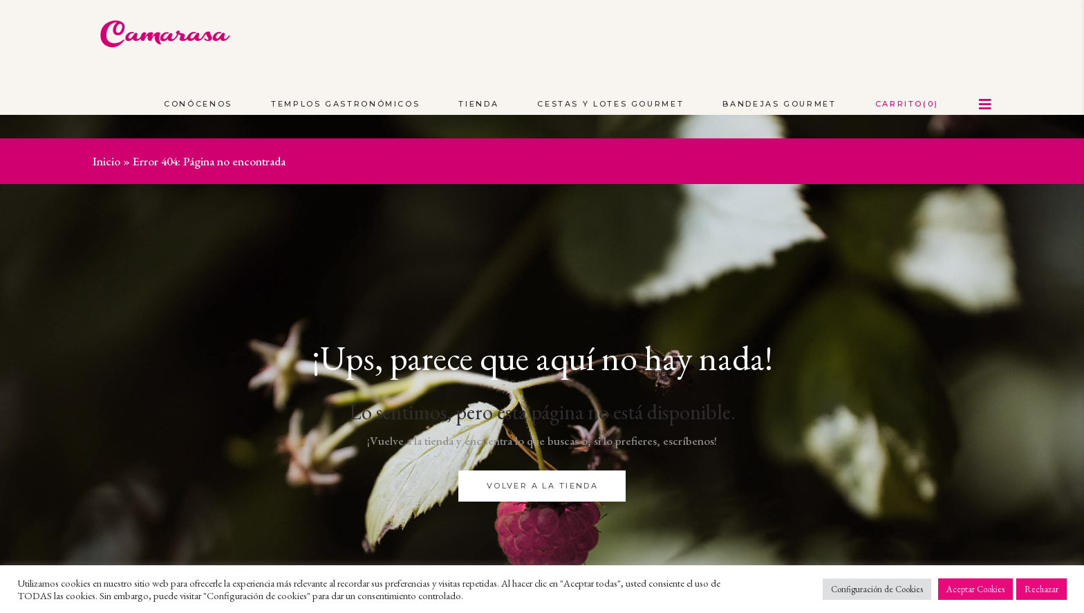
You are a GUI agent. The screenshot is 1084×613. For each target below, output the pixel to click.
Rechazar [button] (1041, 589)
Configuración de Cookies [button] (877, 589)
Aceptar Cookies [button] (975, 589)
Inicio (106, 161)
